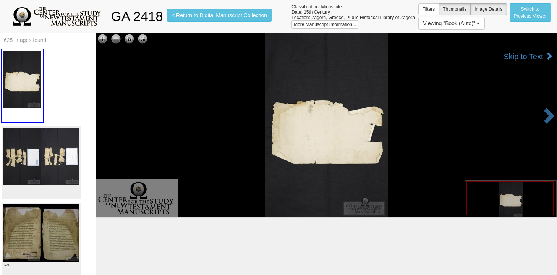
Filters (429, 9)
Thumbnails (454, 9)
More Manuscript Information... (325, 24)
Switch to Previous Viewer (530, 12)
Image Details (488, 9)
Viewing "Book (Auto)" (451, 23)
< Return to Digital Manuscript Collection (219, 15)
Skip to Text (528, 56)
